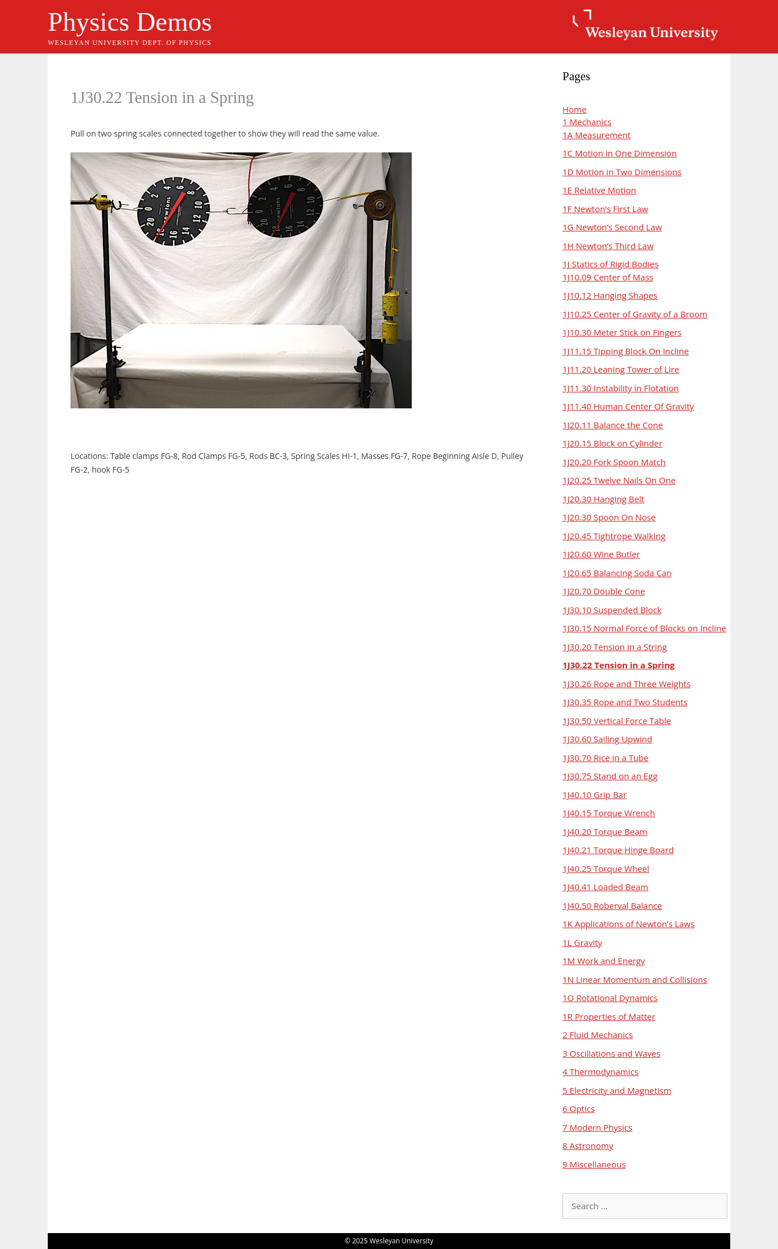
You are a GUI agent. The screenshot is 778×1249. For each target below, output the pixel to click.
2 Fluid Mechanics (597, 1034)
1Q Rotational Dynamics (609, 997)
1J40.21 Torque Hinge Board (618, 849)
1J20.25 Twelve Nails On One (619, 480)
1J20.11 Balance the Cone (612, 425)
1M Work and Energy (603, 960)
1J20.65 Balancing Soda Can (617, 572)
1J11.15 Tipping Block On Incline (625, 351)
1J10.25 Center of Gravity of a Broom (634, 314)
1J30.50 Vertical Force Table (616, 720)
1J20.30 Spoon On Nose (609, 517)
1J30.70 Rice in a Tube (605, 757)
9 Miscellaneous (594, 1164)
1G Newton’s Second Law (612, 227)
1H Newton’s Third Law (607, 245)
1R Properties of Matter (608, 1016)
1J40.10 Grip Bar (594, 794)
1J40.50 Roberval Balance (612, 905)
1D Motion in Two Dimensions (621, 171)
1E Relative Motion (599, 190)
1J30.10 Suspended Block (611, 609)
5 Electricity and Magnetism (617, 1090)
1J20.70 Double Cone (603, 591)
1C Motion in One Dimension (619, 153)
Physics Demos (130, 21)
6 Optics (578, 1108)
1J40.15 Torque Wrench (608, 812)
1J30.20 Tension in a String (614, 646)
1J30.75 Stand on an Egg (609, 775)
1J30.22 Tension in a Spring (618, 665)
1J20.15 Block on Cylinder (612, 443)
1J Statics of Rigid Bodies (610, 264)
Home (574, 109)
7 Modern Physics (597, 1127)
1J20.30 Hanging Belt (603, 498)
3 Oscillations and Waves (611, 1053)
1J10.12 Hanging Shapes (609, 295)
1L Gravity (582, 942)
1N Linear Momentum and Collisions (634, 979)
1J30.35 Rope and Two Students (625, 702)
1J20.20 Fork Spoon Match (614, 462)
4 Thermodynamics (600, 1071)
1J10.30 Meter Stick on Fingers (621, 332)
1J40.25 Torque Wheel (605, 868)
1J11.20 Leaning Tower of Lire (620, 369)
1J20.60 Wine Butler (601, 554)
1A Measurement (596, 134)
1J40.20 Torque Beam (604, 831)
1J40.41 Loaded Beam (605, 886)
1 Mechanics (586, 121)
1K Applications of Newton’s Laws (628, 923)
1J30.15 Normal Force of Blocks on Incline (644, 628)
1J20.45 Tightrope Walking (613, 535)
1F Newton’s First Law (605, 208)
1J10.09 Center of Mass (607, 277)
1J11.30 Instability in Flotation (620, 388)
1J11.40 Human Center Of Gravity (628, 406)
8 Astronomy (587, 1145)
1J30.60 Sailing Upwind (607, 739)
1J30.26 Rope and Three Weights (626, 683)
